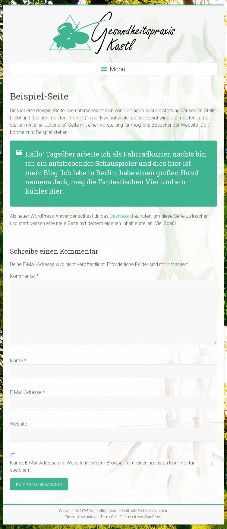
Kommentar (24, 276)
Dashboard (121, 216)
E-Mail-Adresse (27, 392)
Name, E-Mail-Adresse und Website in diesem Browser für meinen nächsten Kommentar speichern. (102, 466)
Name (18, 360)
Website (18, 424)
